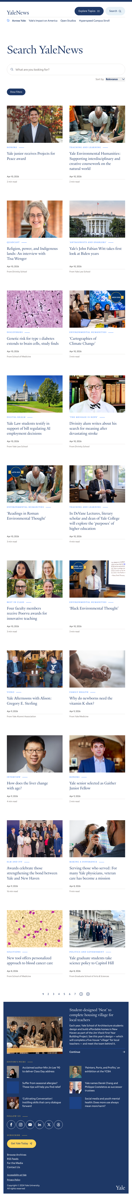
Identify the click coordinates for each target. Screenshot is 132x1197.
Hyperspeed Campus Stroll (94, 20)
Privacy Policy (13, 1179)
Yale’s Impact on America (43, 20)
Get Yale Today (21, 1143)
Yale (120, 1188)
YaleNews (18, 13)
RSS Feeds (12, 1159)
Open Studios (68, 20)
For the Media (15, 1163)
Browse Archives (16, 1155)
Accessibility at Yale (16, 1174)
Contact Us (13, 1167)
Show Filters (16, 91)
